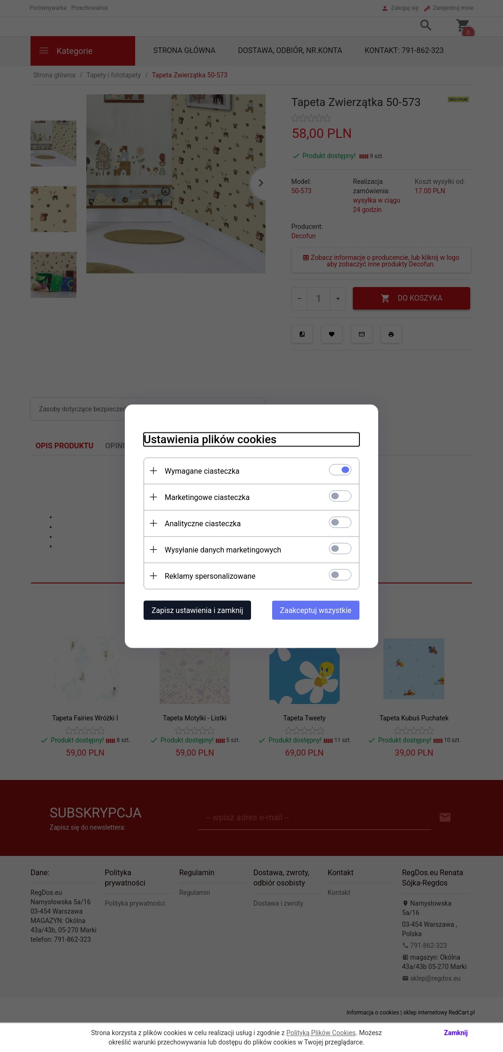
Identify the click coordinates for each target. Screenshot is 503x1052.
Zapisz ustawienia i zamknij (197, 609)
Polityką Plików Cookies (321, 1033)
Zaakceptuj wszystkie (315, 609)
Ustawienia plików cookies (210, 439)
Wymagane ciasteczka (202, 470)
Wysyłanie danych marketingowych (223, 549)
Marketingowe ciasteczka (207, 496)
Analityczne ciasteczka (203, 523)
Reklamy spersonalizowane (210, 575)
